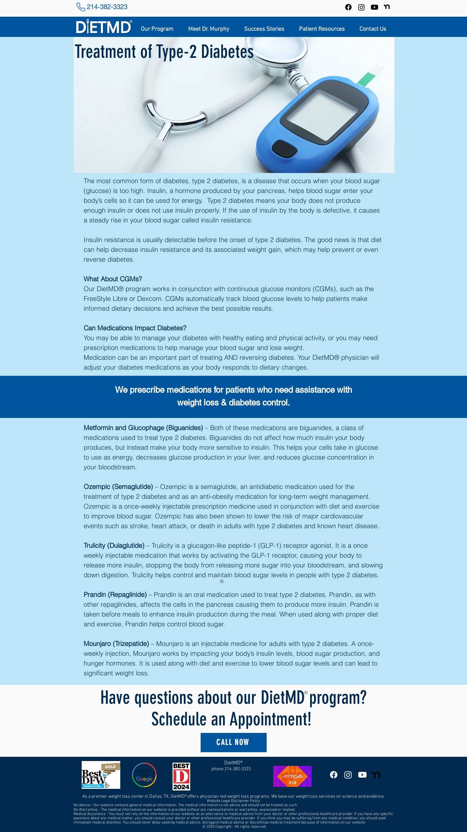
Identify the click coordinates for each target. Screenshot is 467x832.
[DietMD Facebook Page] (334, 775)
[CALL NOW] (234, 742)
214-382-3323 (107, 7)
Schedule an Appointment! (233, 719)
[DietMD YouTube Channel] (374, 7)
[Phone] (81, 7)
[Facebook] (348, 7)
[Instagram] (361, 7)
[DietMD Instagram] (348, 775)
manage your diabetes (175, 338)
